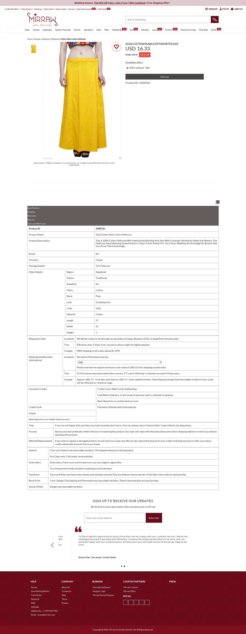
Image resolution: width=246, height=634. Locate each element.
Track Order (48, 9)
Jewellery (88, 29)
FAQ (33, 603)
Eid (134, 29)
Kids (99, 29)
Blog (64, 595)
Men (106, 29)
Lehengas (47, 29)
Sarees (36, 29)
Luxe (157, 29)
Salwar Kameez (63, 29)
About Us (66, 587)
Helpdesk (35, 607)
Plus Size (203, 29)
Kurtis (77, 29)
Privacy (65, 603)
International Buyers (101, 587)
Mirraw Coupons (130, 587)
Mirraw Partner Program (103, 595)
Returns (30, 219)
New (27, 29)
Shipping (31, 212)
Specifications (33, 208)
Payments (31, 216)
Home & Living (188, 29)
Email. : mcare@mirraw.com (43, 615)
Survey (71, 9)
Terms (64, 599)
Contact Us (66, 591)
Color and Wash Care (36, 223)
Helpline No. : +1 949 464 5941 (44, 611)
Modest (145, 29)
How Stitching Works (40, 591)
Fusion (171, 29)
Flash (216, 29)
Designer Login (99, 591)
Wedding (119, 29)
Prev (53, 545)
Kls (97, 253)
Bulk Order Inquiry (84, 9)
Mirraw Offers (129, 591)
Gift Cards (104, 9)
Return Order (61, 9)
